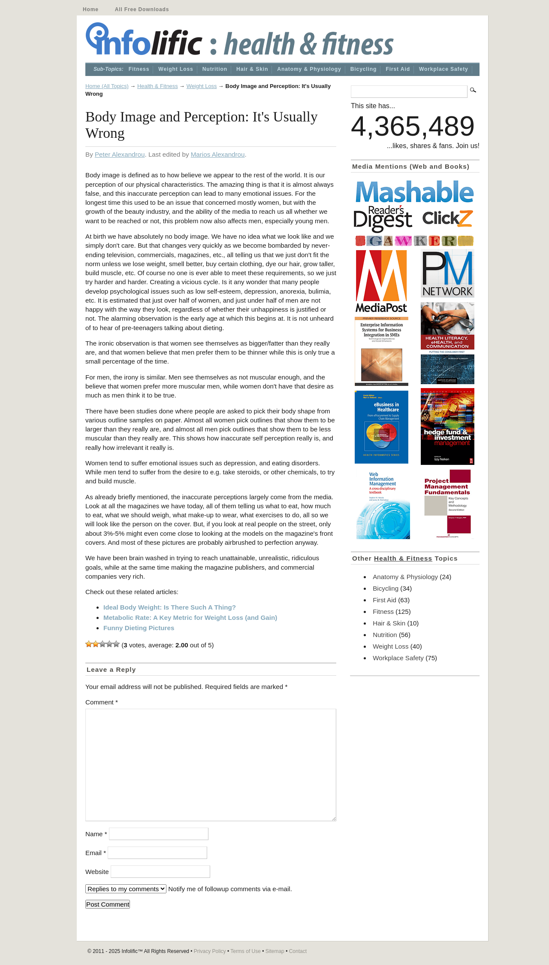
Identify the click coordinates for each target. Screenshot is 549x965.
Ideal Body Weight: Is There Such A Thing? (169, 607)
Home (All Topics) (107, 86)
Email (95, 852)
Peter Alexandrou (120, 154)
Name (96, 834)
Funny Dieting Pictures (138, 627)
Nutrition (214, 69)
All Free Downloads (142, 9)
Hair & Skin (252, 69)
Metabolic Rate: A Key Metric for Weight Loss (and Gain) (190, 617)
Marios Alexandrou (218, 154)
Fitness (139, 69)
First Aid (398, 69)
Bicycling (363, 69)
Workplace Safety (443, 69)
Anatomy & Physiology (309, 69)
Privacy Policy (210, 951)
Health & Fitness (157, 86)
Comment (101, 702)
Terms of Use (245, 951)
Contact (298, 951)
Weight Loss (175, 69)
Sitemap (274, 951)
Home (91, 9)
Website (97, 871)
